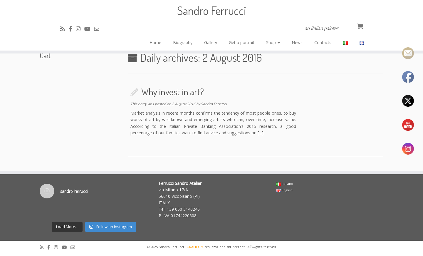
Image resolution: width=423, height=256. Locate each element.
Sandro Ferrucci (211, 10)
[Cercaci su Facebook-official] (72, 28)
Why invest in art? (172, 92)
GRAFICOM (195, 247)
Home (155, 42)
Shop (273, 42)
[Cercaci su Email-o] (98, 28)
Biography (182, 42)
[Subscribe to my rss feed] (64, 28)
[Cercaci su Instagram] (80, 28)
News (297, 42)
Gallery (210, 42)
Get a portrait (241, 42)
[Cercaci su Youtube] (89, 28)
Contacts (322, 42)
